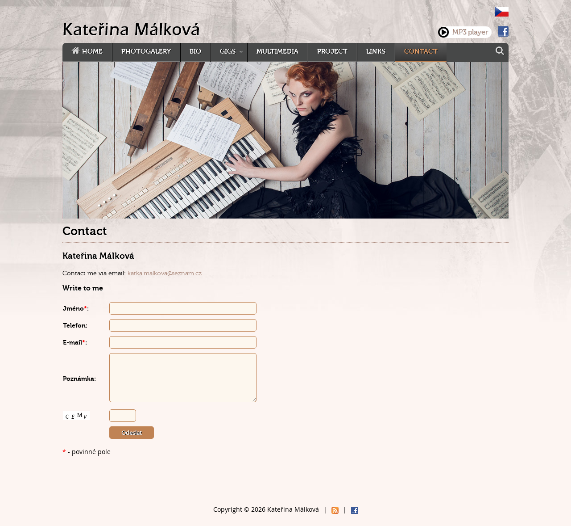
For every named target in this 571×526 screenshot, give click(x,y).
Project (332, 51)
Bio (195, 51)
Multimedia (277, 51)
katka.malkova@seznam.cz (165, 273)
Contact (421, 51)
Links (375, 51)
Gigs (228, 51)
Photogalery (146, 51)
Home (92, 51)
